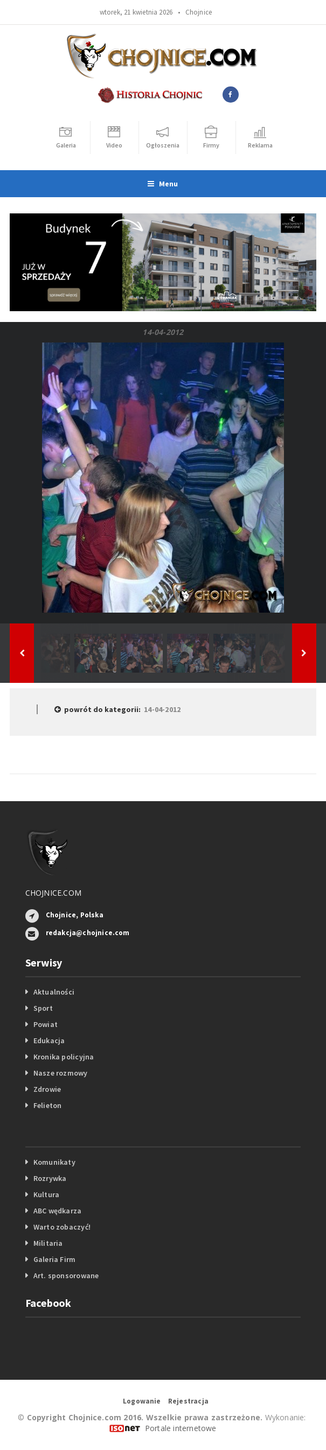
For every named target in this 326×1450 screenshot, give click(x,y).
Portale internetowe (181, 1428)
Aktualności (53, 992)
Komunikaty (54, 1162)
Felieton (47, 1105)
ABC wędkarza (57, 1211)
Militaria (48, 1243)
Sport (43, 1008)
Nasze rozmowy (60, 1073)
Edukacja (49, 1040)
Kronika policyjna (63, 1057)
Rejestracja (188, 1401)
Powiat (45, 1024)
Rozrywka (50, 1178)
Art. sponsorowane (66, 1275)
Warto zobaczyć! (62, 1227)
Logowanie (142, 1401)
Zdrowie (47, 1089)
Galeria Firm (54, 1259)
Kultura (46, 1194)
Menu (163, 183)
